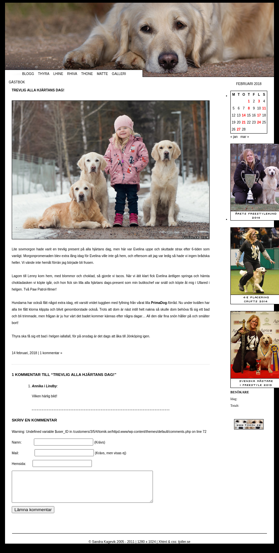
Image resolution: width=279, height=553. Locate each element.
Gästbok (17, 82)
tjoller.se (184, 548)
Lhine (58, 74)
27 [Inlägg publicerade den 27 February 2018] (238, 129)
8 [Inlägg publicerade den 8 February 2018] (249, 108)
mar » (244, 137)
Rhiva (72, 74)
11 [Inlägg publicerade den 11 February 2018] (264, 108)
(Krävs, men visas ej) (110, 453)
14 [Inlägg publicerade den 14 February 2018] (243, 115)
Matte (102, 74)
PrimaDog (159, 303)
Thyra (43, 74)
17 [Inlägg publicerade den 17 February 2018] (259, 115)
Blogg (28, 74)
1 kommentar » (51, 353)
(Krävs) (99, 442)
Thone (87, 74)
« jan (234, 137)
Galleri (119, 74)
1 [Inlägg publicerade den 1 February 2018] (249, 101)
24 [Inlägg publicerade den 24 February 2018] (259, 122)
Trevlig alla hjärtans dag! (38, 90)
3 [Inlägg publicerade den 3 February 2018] (259, 101)
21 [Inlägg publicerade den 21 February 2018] (243, 122)
